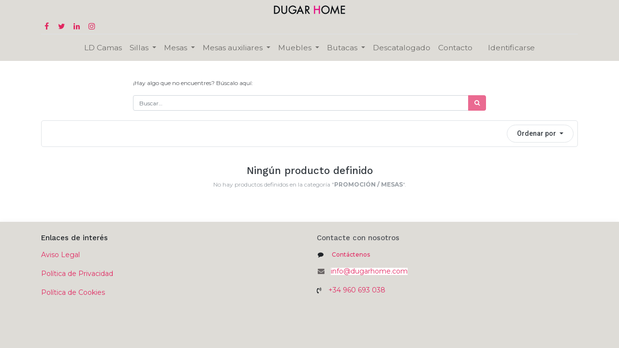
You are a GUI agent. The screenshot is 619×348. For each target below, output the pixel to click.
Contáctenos (351, 254)
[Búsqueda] (477, 103)
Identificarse (511, 47)
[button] (540, 134)
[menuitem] (103, 47)
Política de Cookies (73, 292)
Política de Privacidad (77, 273)
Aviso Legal (60, 254)
